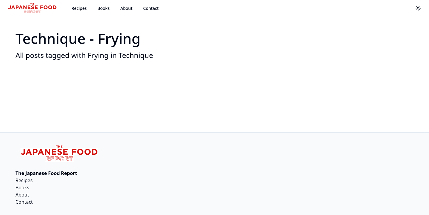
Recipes (79, 8)
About (126, 8)
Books (103, 8)
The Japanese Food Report (46, 173)
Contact (151, 8)
